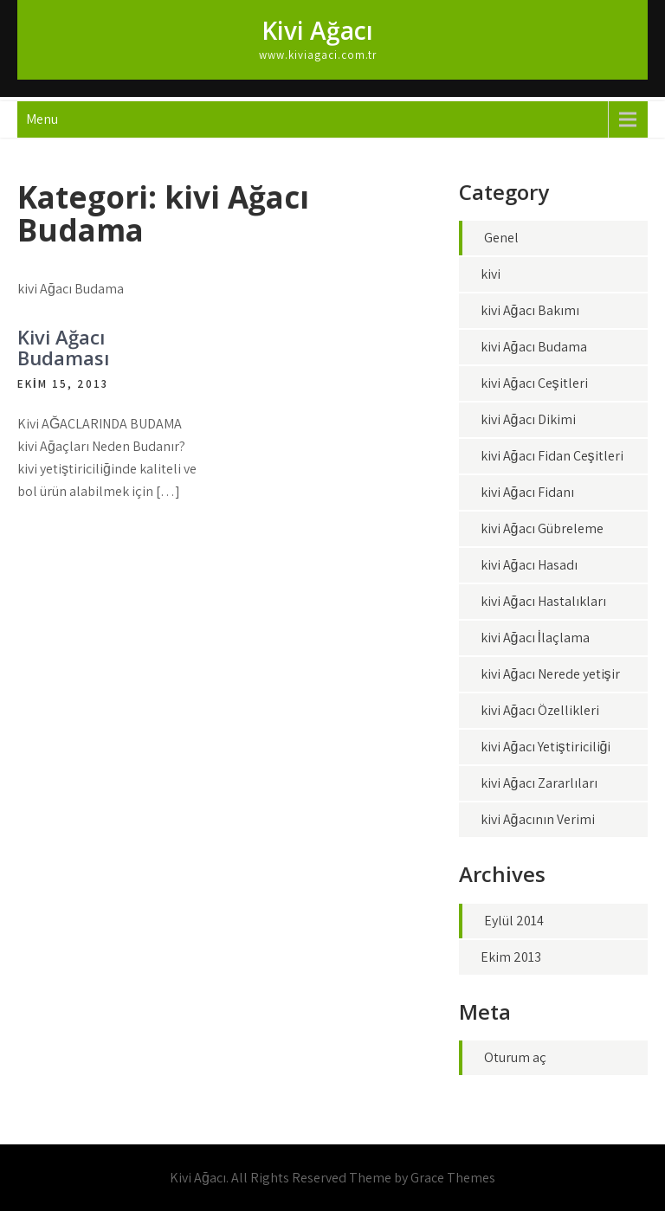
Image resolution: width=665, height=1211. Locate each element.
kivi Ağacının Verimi (538, 819)
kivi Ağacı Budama (534, 347)
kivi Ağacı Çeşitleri (534, 383)
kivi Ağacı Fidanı (527, 492)
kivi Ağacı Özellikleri (540, 710)
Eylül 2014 (514, 920)
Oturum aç (515, 1057)
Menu (42, 119)
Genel (501, 238)
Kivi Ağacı (317, 30)
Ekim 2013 (511, 957)
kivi (490, 274)
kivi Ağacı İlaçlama (535, 637)
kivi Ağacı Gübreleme (542, 528)
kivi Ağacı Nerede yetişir (550, 674)
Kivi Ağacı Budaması (63, 347)
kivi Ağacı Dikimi (528, 419)
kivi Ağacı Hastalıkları (543, 601)
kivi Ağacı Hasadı (529, 565)
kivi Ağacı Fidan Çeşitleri (552, 456)
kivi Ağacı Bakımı (530, 310)
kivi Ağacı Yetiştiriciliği (546, 747)
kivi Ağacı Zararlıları (539, 783)
